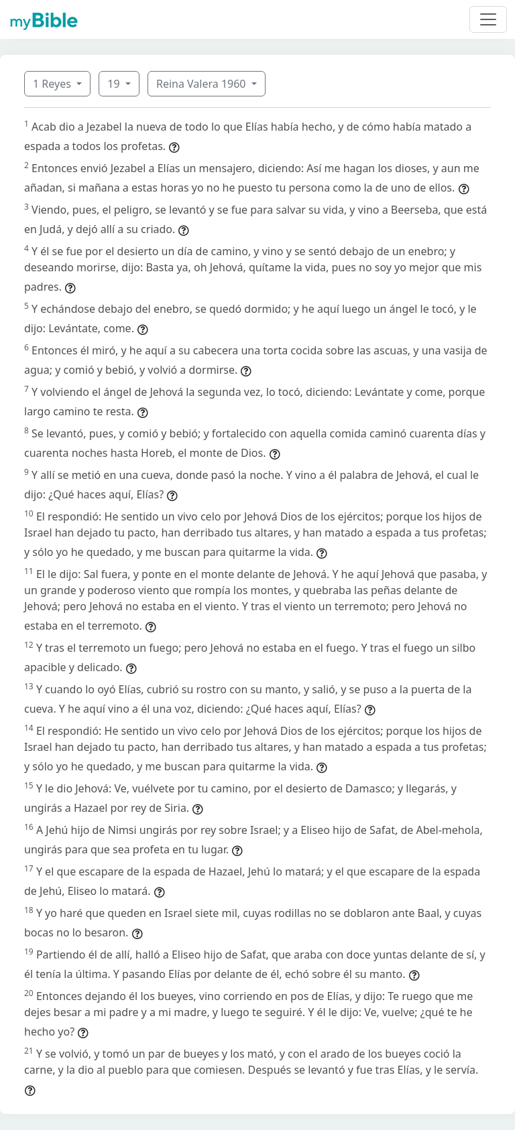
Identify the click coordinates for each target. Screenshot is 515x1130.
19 (114, 83)
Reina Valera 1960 (202, 83)
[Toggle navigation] (488, 19)
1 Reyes (53, 83)
